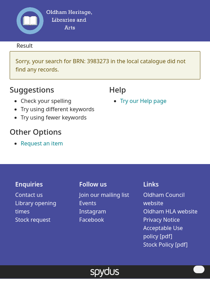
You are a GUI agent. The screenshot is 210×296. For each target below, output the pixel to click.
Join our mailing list (104, 195)
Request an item (42, 143)
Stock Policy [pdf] (165, 244)
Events (87, 203)
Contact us (29, 195)
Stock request (32, 219)
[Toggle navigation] (192, 23)
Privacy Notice (161, 219)
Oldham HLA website (170, 211)
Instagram (92, 211)
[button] (182, 23)
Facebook (91, 219)
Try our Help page (143, 101)
